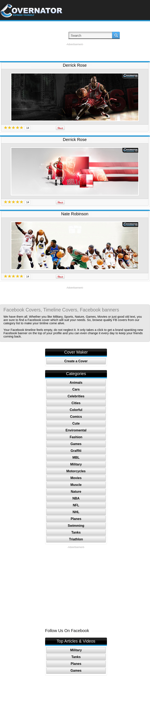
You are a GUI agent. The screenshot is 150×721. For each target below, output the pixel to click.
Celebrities (76, 396)
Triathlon (76, 539)
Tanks (76, 532)
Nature (76, 491)
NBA (76, 498)
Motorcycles (76, 471)
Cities (76, 403)
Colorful (76, 410)
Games (75, 444)
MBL (76, 457)
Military (76, 464)
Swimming (76, 525)
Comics (76, 416)
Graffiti (76, 450)
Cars (76, 389)
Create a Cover (76, 361)
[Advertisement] (75, 52)
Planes (76, 519)
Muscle (76, 485)
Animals (76, 382)
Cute (76, 423)
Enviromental (76, 430)
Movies (76, 478)
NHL (76, 512)
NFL (76, 505)
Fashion (76, 437)
